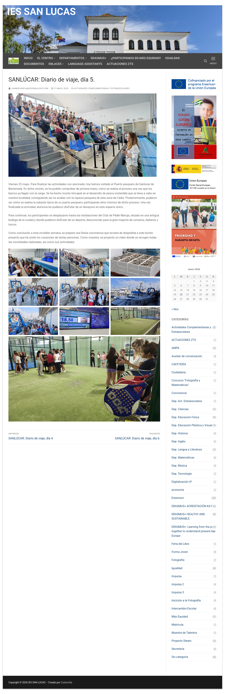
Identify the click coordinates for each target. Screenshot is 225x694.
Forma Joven (180, 552)
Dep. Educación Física (185, 417)
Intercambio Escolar (184, 608)
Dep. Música (179, 465)
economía (178, 489)
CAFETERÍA (179, 364)
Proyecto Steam (181, 640)
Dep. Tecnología (182, 473)
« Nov (175, 309)
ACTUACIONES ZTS (184, 340)
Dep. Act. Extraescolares (187, 401)
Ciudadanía (179, 372)
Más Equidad (180, 616)
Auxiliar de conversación (187, 356)
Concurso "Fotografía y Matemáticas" (186, 383)
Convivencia (179, 393)
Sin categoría (180, 657)
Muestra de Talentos (184, 632)
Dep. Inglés (178, 441)
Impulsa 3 (178, 592)
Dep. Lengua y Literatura (187, 449)
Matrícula (177, 624)
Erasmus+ (178, 498)
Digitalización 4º (182, 481)
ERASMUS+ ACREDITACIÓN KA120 (193, 506)
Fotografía (178, 560)
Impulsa (177, 576)
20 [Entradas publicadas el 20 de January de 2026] (181, 294)
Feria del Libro (180, 543)
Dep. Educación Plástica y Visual (192, 425)
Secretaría (178, 649)
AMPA (175, 348)
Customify (66, 682)
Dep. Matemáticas (183, 457)
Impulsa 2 (178, 584)
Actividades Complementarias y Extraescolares (100, 88)
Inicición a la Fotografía (186, 600)
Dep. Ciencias (180, 409)
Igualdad (177, 568)
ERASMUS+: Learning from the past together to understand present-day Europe (194, 531)
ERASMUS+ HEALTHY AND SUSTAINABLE (188, 516)
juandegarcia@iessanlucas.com (28, 88)
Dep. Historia (180, 433)
